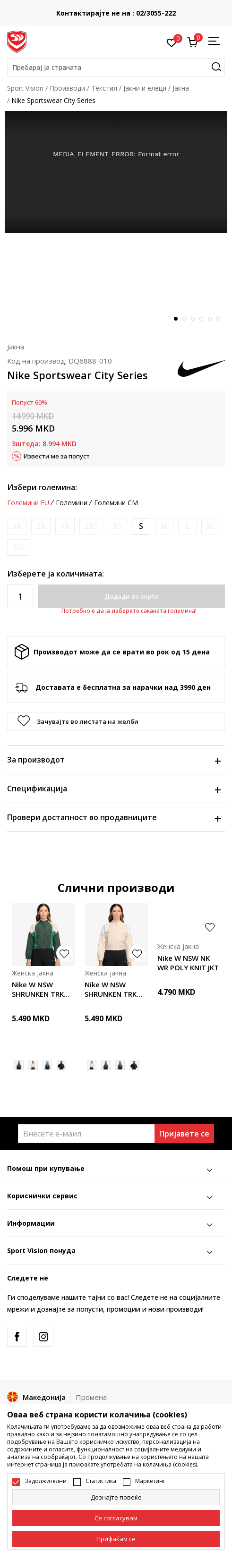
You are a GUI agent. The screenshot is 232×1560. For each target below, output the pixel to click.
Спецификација (113, 788)
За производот (113, 760)
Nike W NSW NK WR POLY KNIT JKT (188, 962)
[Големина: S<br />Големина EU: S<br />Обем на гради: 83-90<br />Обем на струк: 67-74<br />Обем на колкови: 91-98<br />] (141, 526)
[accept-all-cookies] (116, 1539)
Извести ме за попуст (57, 456)
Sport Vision (25, 88)
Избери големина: (42, 487)
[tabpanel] (116, 172)
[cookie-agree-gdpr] (116, 1518)
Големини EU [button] (28, 503)
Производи (67, 88)
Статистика (101, 1481)
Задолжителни (46, 1481)
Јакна (180, 88)
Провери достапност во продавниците (113, 817)
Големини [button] (71, 503)
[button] (116, 67)
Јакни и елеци (144, 88)
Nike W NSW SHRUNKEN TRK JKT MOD (38, 989)
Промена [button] (91, 1397)
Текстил (104, 88)
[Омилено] (172, 42)
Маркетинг (150, 1481)
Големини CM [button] (116, 503)
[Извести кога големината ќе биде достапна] (16, 526)
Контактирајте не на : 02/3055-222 (116, 13)
